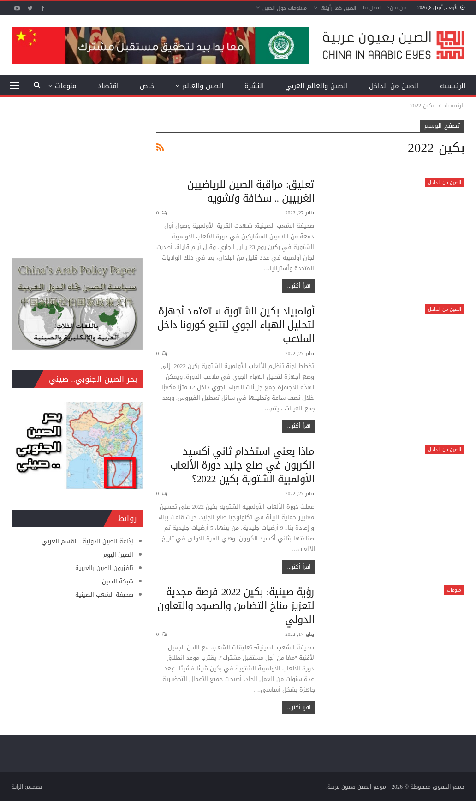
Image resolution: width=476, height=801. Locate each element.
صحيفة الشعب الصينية (104, 594)
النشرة (254, 85)
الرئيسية (452, 85)
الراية (17, 787)
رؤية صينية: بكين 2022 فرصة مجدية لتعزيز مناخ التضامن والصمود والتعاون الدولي (235, 605)
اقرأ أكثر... (298, 286)
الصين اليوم (118, 554)
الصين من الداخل (394, 85)
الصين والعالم (202, 85)
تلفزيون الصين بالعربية (104, 568)
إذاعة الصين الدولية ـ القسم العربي (87, 541)
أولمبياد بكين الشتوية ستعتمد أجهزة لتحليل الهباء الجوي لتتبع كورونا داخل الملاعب (236, 325)
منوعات (454, 590)
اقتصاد (108, 85)
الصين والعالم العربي (316, 85)
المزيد (68, 85)
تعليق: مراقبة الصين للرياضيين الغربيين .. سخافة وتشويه (250, 191)
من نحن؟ (396, 7)
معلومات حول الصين (284, 8)
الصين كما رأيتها (338, 8)
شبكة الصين (117, 581)
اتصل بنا (372, 7)
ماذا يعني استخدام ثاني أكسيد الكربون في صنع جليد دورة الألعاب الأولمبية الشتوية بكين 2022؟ (242, 465)
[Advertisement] (77, 177)
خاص (147, 85)
